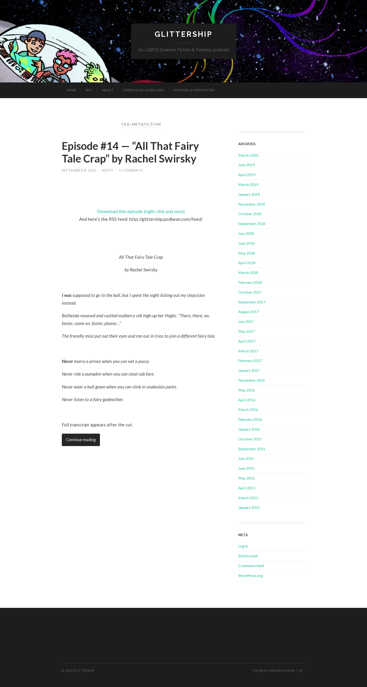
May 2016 (246, 390)
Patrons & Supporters (194, 90)
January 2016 (249, 429)
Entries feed (247, 556)
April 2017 (246, 341)
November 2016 (251, 380)
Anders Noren (281, 670)
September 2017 (251, 302)
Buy (89, 90)
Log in (243, 546)
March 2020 (248, 155)
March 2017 (248, 351)
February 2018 (250, 282)
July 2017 (246, 321)
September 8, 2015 (79, 170)
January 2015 (249, 507)
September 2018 (251, 223)
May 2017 (246, 331)
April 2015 (246, 488)
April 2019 (246, 174)
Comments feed (251, 565)
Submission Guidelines (143, 90)
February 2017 (250, 360)
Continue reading (81, 439)
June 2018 (246, 243)
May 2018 (246, 253)
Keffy (107, 170)
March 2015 (248, 497)
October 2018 (249, 213)
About (108, 90)
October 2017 (249, 292)
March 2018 (248, 272)
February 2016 (250, 419)
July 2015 (246, 458)
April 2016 (246, 400)
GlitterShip (184, 34)
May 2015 (246, 478)
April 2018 (246, 262)
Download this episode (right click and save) (141, 211)
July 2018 (246, 233)
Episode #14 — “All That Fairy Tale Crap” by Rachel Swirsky (130, 152)
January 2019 (249, 194)
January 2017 (249, 370)
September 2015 (251, 449)
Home (71, 90)
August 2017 (248, 311)
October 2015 (249, 439)
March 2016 (248, 409)
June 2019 (246, 165)
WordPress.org (250, 575)
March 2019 (248, 184)
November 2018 (251, 204)
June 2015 (246, 468)
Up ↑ (302, 670)
